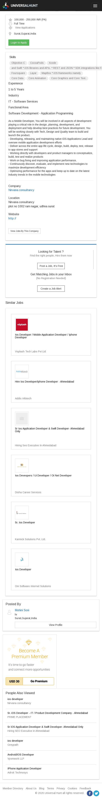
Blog (41, 788)
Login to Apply (19, 42)
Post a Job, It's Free (51, 266)
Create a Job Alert (51, 288)
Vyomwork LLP (15, 758)
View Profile (55, 624)
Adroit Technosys (17, 772)
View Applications (21, 27)
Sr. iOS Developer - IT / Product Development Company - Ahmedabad (47, 713)
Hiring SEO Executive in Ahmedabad (28, 730)
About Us (31, 788)
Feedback (85, 788)
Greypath (12, 744)
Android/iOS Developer (20, 754)
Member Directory (13, 788)
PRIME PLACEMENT (19, 717)
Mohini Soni (22, 610)
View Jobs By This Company (24, 231)
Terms (50, 788)
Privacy (61, 788)
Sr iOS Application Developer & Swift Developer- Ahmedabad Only (45, 726)
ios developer (15, 699)
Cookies (72, 788)
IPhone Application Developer (24, 768)
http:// (12, 218)
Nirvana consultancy (21, 190)
